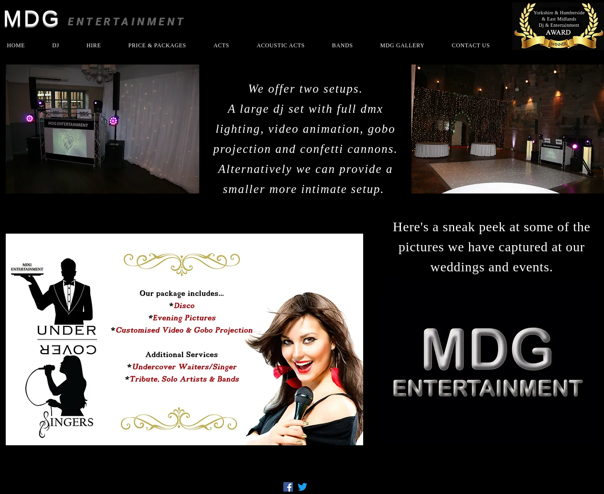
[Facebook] (288, 487)
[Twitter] (302, 487)
